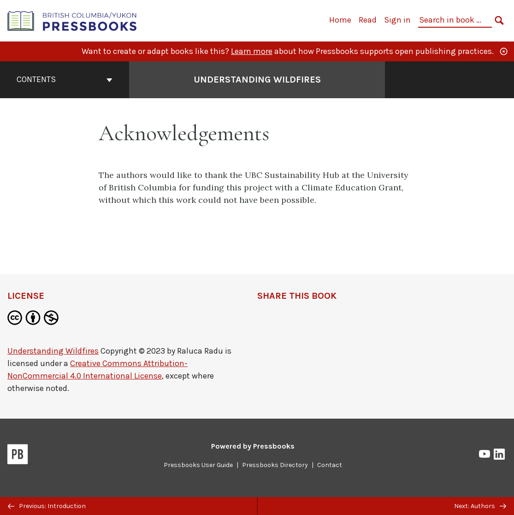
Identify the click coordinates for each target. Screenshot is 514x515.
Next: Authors (480, 506)
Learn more (251, 51)
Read (368, 20)
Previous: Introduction (47, 506)
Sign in (397, 20)
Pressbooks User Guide (198, 465)
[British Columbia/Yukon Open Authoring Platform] (72, 20)
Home (340, 20)
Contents (64, 79)
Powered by (253, 446)
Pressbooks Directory (275, 465)
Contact (329, 465)
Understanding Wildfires (53, 351)
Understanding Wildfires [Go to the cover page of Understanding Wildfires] (257, 79)
